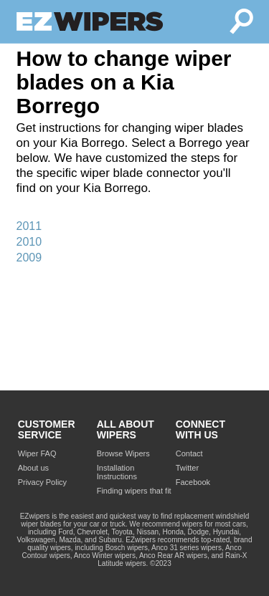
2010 (29, 242)
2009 (29, 257)
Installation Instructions (117, 472)
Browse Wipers (123, 453)
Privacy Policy (42, 482)
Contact (189, 453)
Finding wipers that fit (134, 490)
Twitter (187, 467)
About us (33, 467)
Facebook (193, 482)
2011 (29, 226)
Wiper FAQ (37, 453)
